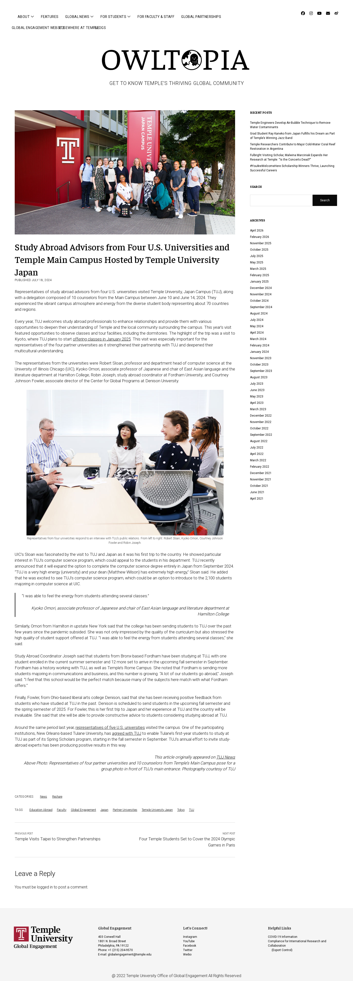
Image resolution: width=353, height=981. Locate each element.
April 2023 (257, 399)
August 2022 (258, 437)
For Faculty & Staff (156, 17)
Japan (104, 806)
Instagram (190, 933)
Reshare (57, 793)
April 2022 (257, 450)
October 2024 (259, 297)
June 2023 (257, 386)
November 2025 (260, 239)
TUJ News (225, 753)
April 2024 (257, 329)
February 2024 (259, 341)
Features (49, 17)
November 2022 (260, 418)
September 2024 (261, 303)
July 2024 (256, 316)
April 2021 (257, 495)
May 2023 (256, 393)
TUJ (191, 806)
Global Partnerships (201, 17)
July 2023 (256, 380)
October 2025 (259, 246)
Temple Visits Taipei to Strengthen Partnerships (58, 835)
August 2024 (258, 310)
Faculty (61, 806)
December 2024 (261, 284)
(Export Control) (282, 946)
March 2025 (258, 265)
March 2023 (258, 405)
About (24, 17)
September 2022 (261, 431)
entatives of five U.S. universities (116, 723)
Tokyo (181, 806)
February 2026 (259, 233)
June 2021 (257, 488)
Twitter (187, 946)
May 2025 (256, 258)
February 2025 (259, 271)
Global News (77, 17)
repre (80, 723)
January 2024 (259, 348)
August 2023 (258, 373)
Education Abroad (40, 806)
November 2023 (260, 354)
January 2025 (259, 278)
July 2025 (256, 252)
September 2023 (261, 367)
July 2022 (256, 444)
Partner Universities (125, 806)
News (43, 793)
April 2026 (257, 227)
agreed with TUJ (126, 729)
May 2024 (256, 322)
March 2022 (258, 456)
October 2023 (259, 361)
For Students (113, 17)
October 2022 (259, 424)
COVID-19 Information (282, 933)
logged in (45, 883)
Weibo (187, 951)
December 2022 (261, 412)
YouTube (189, 937)
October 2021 (259, 482)
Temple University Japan (157, 806)
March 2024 (258, 335)
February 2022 (259, 463)
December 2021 (261, 469)
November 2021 (260, 475)
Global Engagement (83, 806)
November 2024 (260, 290)
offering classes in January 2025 (102, 335)
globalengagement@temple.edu (129, 951)
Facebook (189, 942)
